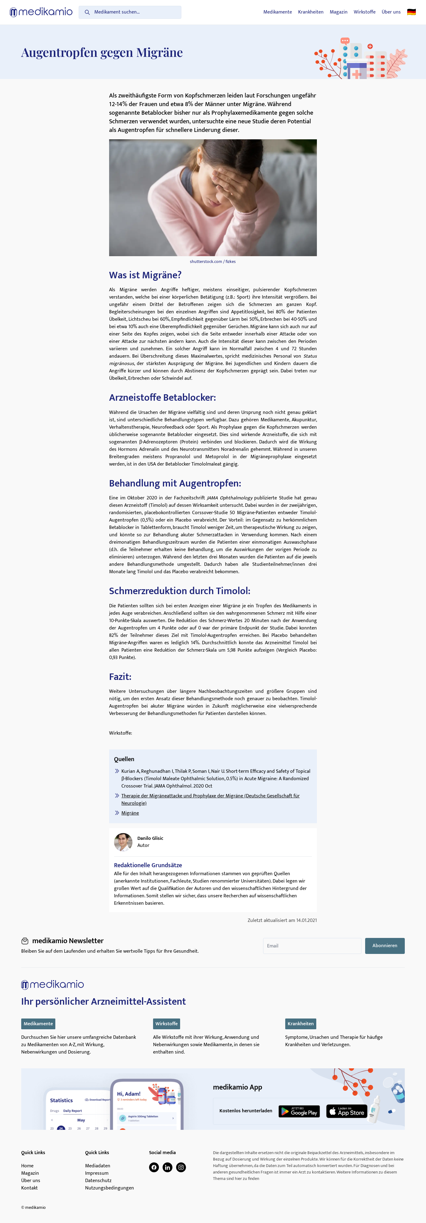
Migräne (130, 813)
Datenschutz (98, 1181)
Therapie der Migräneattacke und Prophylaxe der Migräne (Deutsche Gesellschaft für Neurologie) (210, 800)
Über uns (391, 12)
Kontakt (29, 1188)
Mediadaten (97, 1166)
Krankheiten (311, 12)
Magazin (339, 12)
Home (27, 1166)
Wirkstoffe (365, 12)
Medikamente (277, 12)
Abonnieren (385, 946)
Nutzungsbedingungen (109, 1188)
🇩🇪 (411, 12)
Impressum (96, 1173)
